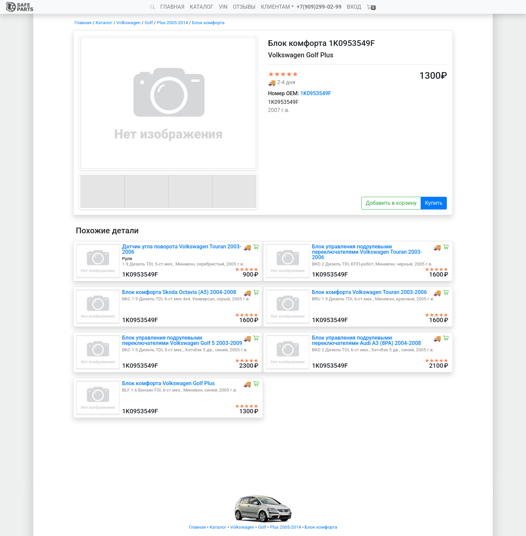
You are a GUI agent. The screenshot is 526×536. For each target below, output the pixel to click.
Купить (433, 203)
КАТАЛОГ (201, 7)
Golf (149, 22)
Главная (83, 22)
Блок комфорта (208, 22)
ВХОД (354, 7)
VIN (223, 7)
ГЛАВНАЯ (172, 7)
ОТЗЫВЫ (244, 7)
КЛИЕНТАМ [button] (275, 7)
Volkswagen (128, 22)
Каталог (104, 22)
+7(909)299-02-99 (319, 7)
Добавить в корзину (391, 203)
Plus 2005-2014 (172, 22)
